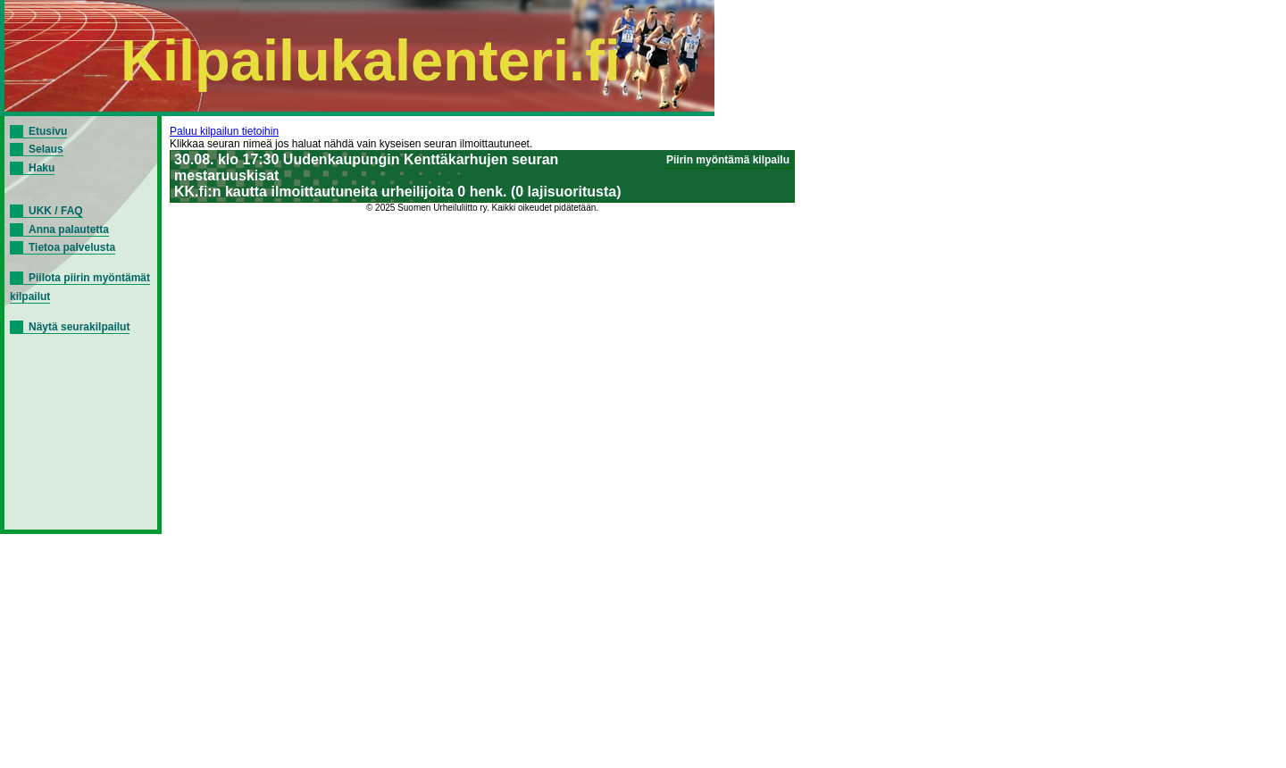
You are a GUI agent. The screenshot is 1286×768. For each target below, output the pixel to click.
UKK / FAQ (56, 211)
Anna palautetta (69, 229)
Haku (41, 168)
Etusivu (48, 131)
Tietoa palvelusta (72, 247)
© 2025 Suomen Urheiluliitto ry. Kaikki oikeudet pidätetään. (482, 208)
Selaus (46, 149)
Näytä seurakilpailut (79, 327)
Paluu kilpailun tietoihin (224, 131)
